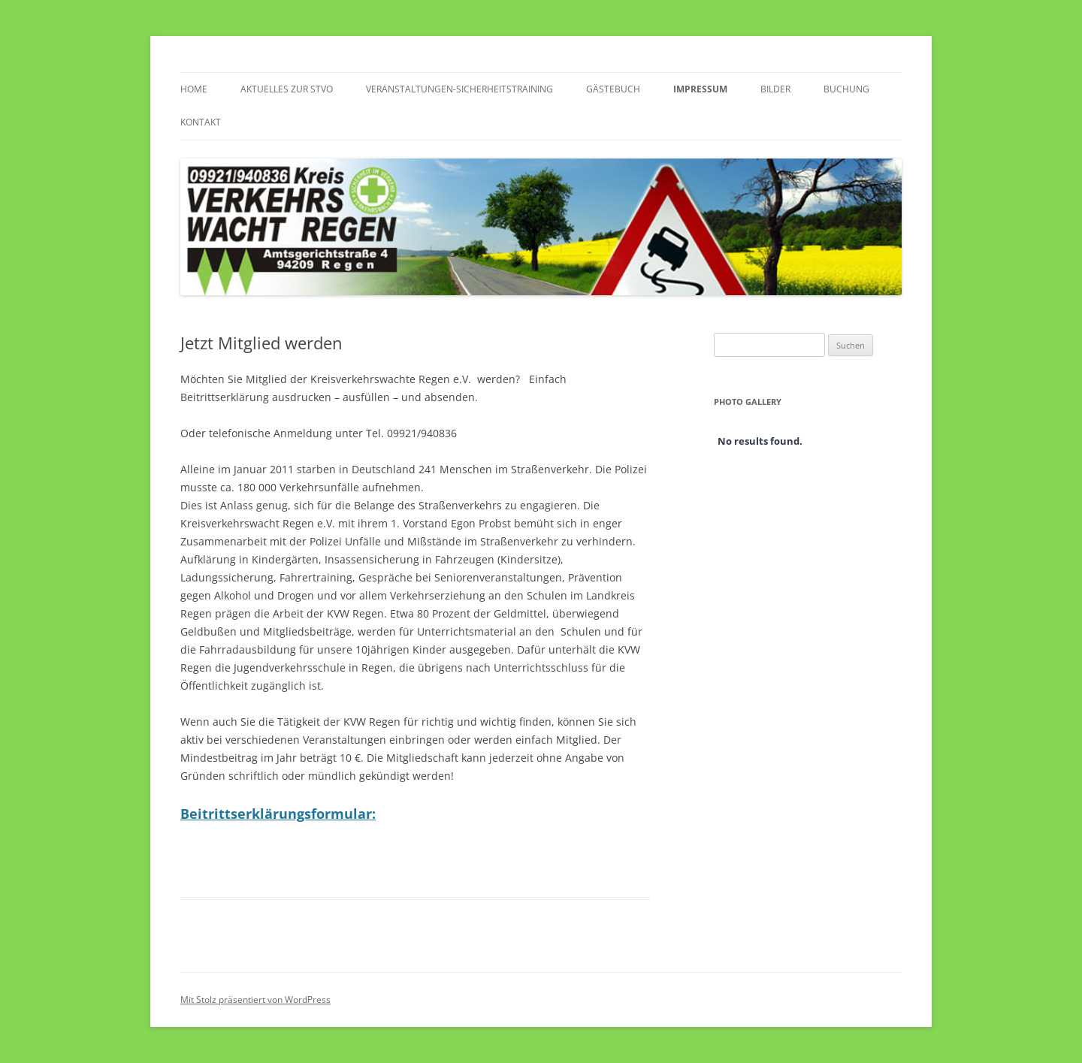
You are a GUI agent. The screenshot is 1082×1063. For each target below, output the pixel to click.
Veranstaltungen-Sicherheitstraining (459, 89)
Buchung (846, 89)
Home (193, 89)
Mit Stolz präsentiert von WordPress (255, 999)
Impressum (700, 89)
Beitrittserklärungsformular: (278, 814)
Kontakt (200, 122)
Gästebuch (613, 89)
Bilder (775, 89)
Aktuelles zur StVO (286, 89)
